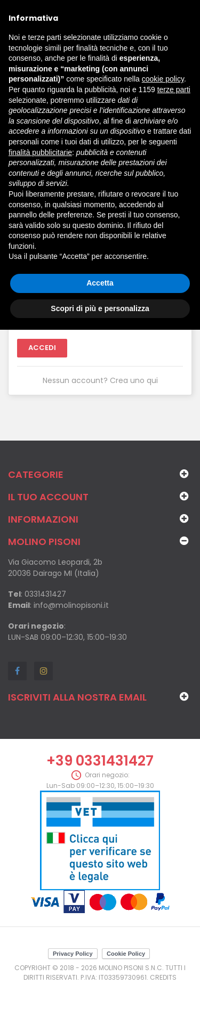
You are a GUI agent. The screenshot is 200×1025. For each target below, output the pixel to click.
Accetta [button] (100, 283)
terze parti (173, 89)
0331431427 (45, 594)
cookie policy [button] (163, 79)
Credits (163, 977)
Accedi (42, 348)
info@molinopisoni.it (71, 605)
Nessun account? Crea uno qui (100, 380)
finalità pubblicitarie (40, 152)
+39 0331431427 (100, 760)
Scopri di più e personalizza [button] (100, 308)
